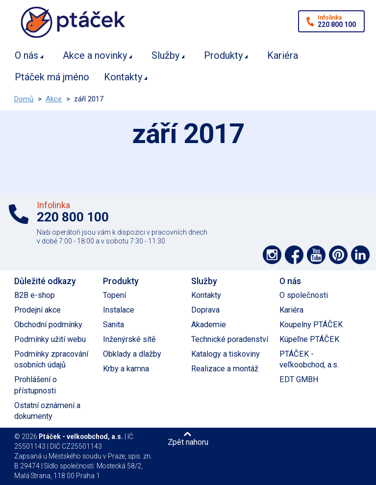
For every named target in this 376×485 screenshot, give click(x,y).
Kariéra (282, 55)
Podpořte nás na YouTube (316, 254)
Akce (54, 99)
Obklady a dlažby (132, 354)
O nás (26, 55)
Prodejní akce (37, 310)
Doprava (205, 310)
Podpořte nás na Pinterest (338, 254)
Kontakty (123, 77)
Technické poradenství (229, 339)
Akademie (208, 324)
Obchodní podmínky (48, 324)
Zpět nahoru (188, 441)
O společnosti (303, 295)
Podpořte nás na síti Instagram (272, 254)
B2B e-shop (34, 295)
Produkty (223, 55)
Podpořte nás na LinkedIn (360, 254)
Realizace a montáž (224, 368)
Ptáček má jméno (52, 77)
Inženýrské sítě (129, 339)
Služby (165, 55)
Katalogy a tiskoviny (225, 354)
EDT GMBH (299, 379)
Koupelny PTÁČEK (311, 324)
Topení (114, 295)
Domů (23, 99)
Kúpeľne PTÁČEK (309, 339)
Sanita (113, 324)
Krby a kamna (126, 368)
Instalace (118, 310)
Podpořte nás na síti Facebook (294, 254)
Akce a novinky (95, 55)
